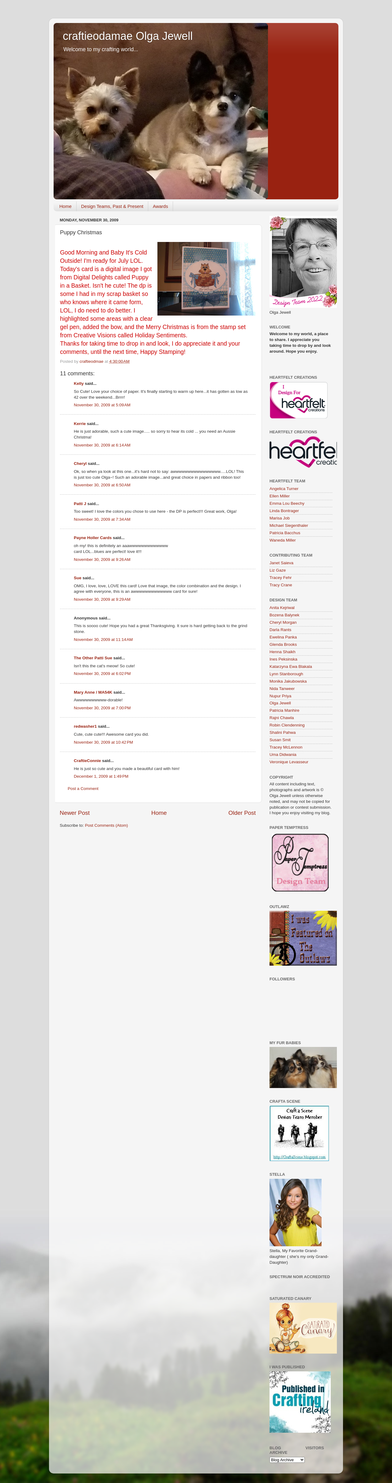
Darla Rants (280, 629)
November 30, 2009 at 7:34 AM (102, 519)
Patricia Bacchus (285, 533)
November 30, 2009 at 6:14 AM (102, 445)
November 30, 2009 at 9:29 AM (102, 599)
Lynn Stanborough (286, 674)
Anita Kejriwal (282, 607)
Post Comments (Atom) (106, 825)
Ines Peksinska (283, 659)
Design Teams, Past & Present (112, 206)
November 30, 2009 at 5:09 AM (102, 405)
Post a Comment (83, 788)
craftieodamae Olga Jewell (128, 36)
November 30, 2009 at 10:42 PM (103, 742)
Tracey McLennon (286, 747)
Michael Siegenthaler (289, 525)
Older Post (242, 813)
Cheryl (80, 463)
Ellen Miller (280, 496)
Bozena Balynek (285, 615)
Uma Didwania (283, 754)
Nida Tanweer (282, 688)
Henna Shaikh (283, 652)
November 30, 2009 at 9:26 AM (102, 559)
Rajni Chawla (282, 717)
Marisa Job (280, 518)
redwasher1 (85, 726)
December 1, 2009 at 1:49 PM (101, 776)
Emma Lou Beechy (287, 503)
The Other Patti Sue (93, 658)
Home (65, 206)
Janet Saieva (281, 563)
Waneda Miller (283, 540)
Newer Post (75, 813)
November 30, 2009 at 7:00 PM (102, 708)
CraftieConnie (87, 760)
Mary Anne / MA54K (93, 692)
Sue (77, 578)
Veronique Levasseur (289, 762)
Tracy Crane (281, 585)
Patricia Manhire (285, 710)
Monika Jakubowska (288, 681)
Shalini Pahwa (283, 732)
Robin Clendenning (287, 725)
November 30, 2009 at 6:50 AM (102, 485)
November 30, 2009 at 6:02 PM (102, 673)
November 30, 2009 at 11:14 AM (103, 639)
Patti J (80, 503)
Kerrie (80, 423)
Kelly (79, 383)
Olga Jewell (280, 703)
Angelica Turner (284, 488)
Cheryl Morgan (283, 622)
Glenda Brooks (283, 644)
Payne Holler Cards (93, 537)
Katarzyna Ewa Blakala (291, 666)
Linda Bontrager (284, 510)
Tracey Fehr (281, 577)
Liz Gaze (278, 570)
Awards (160, 206)
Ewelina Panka (283, 637)
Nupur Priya (280, 696)
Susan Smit (280, 740)
